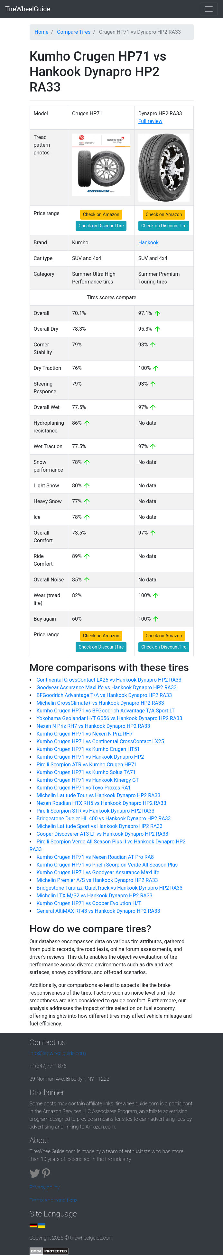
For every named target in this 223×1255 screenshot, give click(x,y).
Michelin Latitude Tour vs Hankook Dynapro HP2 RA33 (99, 795)
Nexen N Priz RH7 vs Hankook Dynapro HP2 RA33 (93, 726)
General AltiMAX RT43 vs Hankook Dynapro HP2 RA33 (98, 911)
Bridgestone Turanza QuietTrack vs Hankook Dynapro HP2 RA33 (110, 888)
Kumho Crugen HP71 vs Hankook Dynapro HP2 (90, 757)
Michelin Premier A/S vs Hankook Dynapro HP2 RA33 (97, 880)
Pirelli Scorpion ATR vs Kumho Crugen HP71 (87, 765)
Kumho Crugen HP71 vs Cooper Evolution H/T (89, 903)
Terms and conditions (54, 1200)
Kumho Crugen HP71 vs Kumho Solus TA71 (86, 772)
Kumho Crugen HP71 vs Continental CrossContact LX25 (100, 741)
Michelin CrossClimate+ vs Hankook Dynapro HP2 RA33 (100, 703)
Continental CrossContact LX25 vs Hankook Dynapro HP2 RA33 (109, 680)
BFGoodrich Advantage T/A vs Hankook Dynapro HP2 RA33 (104, 695)
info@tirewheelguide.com (58, 1053)
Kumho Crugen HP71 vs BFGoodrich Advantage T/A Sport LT (106, 711)
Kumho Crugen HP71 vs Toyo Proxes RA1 (84, 788)
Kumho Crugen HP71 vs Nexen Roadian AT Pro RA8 (95, 857)
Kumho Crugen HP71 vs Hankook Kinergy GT (88, 780)
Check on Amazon (101, 214)
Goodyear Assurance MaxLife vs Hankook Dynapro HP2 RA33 (107, 687)
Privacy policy (45, 1187)
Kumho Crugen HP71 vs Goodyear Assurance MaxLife (98, 872)
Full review (150, 121)
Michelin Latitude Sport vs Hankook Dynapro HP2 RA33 (100, 826)
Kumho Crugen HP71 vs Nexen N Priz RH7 (85, 734)
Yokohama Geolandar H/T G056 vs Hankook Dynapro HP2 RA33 (109, 718)
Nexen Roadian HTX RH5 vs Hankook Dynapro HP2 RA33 (101, 803)
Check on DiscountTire (101, 225)
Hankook (148, 243)
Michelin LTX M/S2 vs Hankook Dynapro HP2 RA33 (95, 896)
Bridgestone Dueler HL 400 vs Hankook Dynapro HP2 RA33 (104, 818)
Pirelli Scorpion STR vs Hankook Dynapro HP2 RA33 (96, 811)
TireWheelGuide (27, 9)
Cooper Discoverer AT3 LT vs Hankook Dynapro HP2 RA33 (103, 834)
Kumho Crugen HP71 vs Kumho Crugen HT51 (88, 749)
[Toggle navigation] (209, 9)
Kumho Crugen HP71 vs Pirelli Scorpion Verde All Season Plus (107, 865)
